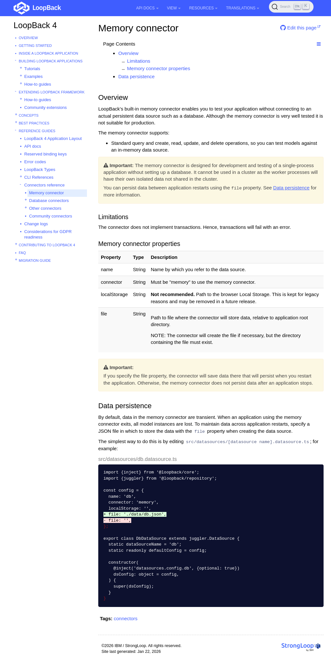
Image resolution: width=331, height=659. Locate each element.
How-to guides (37, 84)
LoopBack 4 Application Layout (53, 138)
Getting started (35, 46)
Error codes (35, 161)
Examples (33, 76)
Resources (203, 8)
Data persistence (136, 76)
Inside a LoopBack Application (48, 53)
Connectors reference (44, 185)
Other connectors (45, 208)
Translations (242, 8)
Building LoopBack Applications (50, 61)
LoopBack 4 (35, 25)
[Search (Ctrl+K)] (291, 7)
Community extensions (45, 107)
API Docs (147, 8)
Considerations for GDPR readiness (48, 234)
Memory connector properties (158, 68)
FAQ (22, 253)
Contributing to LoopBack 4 (47, 245)
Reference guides (37, 131)
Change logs (36, 223)
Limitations (138, 61)
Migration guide (35, 260)
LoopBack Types (39, 169)
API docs (32, 146)
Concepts (28, 115)
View (174, 8)
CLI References (38, 177)
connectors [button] (125, 618)
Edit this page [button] (298, 27)
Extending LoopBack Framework (52, 92)
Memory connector (46, 192)
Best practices (34, 123)
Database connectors (49, 200)
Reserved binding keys (45, 154)
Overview (28, 38)
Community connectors (50, 216)
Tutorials (32, 68)
